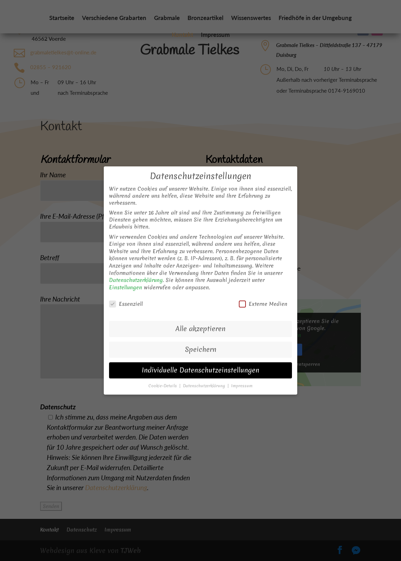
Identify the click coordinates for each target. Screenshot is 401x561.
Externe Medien (263, 294)
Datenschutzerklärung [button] (205, 377)
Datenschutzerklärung (136, 271)
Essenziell (126, 294)
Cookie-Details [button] (163, 377)
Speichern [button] (200, 340)
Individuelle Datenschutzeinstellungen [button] (200, 361)
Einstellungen (125, 278)
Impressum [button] (242, 377)
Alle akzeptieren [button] (200, 319)
